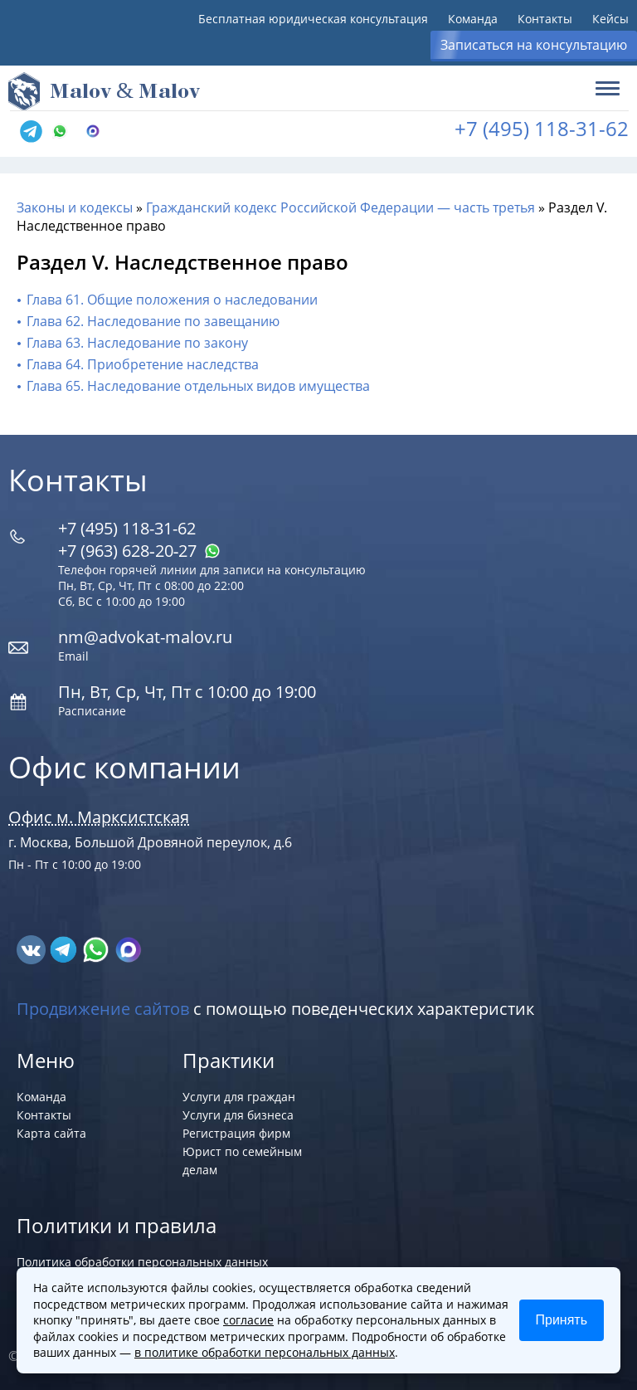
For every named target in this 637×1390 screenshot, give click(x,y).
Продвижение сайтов (103, 1008)
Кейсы (610, 19)
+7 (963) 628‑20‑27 (139, 550)
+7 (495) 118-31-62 (542, 128)
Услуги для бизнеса (238, 1115)
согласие (248, 1320)
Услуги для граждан (238, 1097)
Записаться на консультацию (533, 45)
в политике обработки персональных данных (264, 1352)
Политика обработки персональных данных (142, 1262)
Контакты (545, 19)
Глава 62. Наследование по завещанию (153, 321)
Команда (473, 19)
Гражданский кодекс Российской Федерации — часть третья (340, 207)
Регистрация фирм (236, 1133)
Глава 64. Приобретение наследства (143, 364)
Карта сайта (51, 1133)
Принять (562, 1320)
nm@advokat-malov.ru (145, 637)
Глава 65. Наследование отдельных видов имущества (198, 386)
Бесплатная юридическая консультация (313, 19)
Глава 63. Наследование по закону (137, 343)
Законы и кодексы (75, 207)
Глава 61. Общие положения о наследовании (172, 299)
